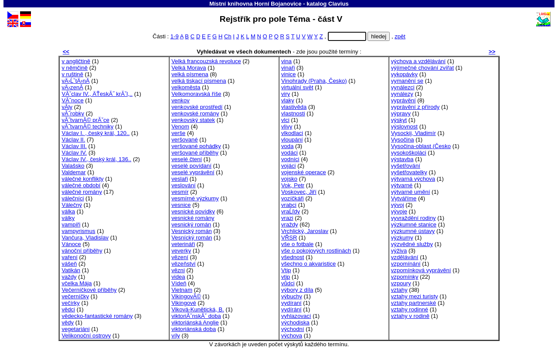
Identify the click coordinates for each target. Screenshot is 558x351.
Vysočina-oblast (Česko (421, 146)
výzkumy (402, 237)
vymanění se (407, 81)
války (68, 218)
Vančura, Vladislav (85, 237)
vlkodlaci (292, 133)
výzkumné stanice (413, 224)
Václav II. (73, 139)
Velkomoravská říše (196, 94)
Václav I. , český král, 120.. (95, 133)
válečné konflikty (82, 179)
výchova (291, 335)
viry (285, 94)
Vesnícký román (191, 237)
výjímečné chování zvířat (422, 67)
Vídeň (178, 283)
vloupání (292, 139)
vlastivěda (293, 107)
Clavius (338, 3)
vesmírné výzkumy (195, 198)
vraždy (289, 224)
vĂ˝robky (72, 113)
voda (287, 146)
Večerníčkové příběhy (88, 290)
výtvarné (402, 185)
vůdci (288, 283)
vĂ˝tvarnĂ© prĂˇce (85, 120)
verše (178, 133)
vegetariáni (75, 329)
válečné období (80, 185)
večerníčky (75, 296)
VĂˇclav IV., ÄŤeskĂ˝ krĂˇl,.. (97, 94)
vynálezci (403, 87)
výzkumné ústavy (413, 231)
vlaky (287, 100)
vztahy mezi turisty (414, 296)
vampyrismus (78, 231)
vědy (67, 322)
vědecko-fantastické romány (97, 316)
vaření (69, 257)
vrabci (288, 205)
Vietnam (181, 290)
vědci (68, 309)
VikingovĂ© (186, 296)
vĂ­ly (66, 107)
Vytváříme (404, 198)
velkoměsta (185, 87)
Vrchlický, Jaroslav (304, 231)
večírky (70, 303)
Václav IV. (74, 152)
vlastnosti (293, 113)
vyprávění (403, 100)
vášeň (69, 263)
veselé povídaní (191, 165)
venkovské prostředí (196, 107)
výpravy (401, 113)
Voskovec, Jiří (298, 192)
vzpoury (401, 283)
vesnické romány (192, 218)
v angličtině (75, 61)
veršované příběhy (194, 152)
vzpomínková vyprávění (421, 270)
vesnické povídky (193, 211)
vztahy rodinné (409, 309)
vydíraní (291, 303)
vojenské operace (303, 172)
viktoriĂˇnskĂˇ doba (196, 316)
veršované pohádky (196, 146)
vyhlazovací (296, 316)
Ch (227, 36)
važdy (68, 276)
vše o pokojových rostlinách (316, 250)
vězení (179, 257)
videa (178, 276)
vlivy (287, 126)
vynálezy (402, 94)
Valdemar (73, 172)
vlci (285, 120)
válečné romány (81, 192)
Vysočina (402, 139)
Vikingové (183, 303)
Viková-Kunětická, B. (197, 309)
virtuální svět (297, 87)
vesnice (181, 205)
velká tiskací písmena (198, 81)
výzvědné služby (412, 244)
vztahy (399, 290)
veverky (181, 250)
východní (292, 329)
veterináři (183, 244)
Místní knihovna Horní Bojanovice (255, 3)
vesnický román (191, 224)
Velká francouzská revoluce (206, 61)
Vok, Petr (292, 185)
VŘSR (289, 237)
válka (68, 211)
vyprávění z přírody (415, 107)
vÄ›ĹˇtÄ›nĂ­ (75, 81)
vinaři (288, 67)
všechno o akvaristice (308, 263)
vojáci (288, 165)
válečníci (72, 198)
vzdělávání (404, 257)
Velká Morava (188, 67)
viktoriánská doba (193, 329)
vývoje (399, 211)
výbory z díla (297, 290)
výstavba (402, 159)
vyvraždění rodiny (413, 218)
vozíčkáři (292, 198)
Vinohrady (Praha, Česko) (314, 81)
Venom (180, 126)
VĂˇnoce (72, 100)
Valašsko (72, 165)
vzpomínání (406, 263)
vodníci (290, 159)
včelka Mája (76, 283)
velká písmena (189, 74)
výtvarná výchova (413, 179)
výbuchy (291, 296)
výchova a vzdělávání (418, 61)
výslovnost (404, 126)
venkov (180, 100)
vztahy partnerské (413, 303)
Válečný (71, 205)
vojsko (289, 179)
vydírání (291, 309)
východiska (295, 322)
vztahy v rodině (410, 316)
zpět (400, 36)
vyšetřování (405, 165)
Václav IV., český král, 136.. (96, 159)
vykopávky (404, 74)
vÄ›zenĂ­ (72, 87)
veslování (183, 185)
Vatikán (70, 270)
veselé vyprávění (192, 172)
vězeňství (183, 263)
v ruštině (72, 74)
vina (286, 61)
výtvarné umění (410, 192)
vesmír (179, 192)
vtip (285, 276)
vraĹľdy (290, 211)
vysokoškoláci (408, 152)
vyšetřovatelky (409, 172)
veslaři (179, 179)
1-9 (174, 36)
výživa (399, 250)
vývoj (397, 205)
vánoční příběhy (81, 250)
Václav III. (74, 146)
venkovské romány (195, 113)
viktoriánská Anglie (195, 322)
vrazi (287, 218)
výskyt (399, 120)
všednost (292, 257)
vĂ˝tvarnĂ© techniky (87, 126)
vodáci (289, 152)
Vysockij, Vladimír (413, 133)
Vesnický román (191, 231)
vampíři (70, 224)
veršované (184, 139)
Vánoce (71, 244)
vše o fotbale (297, 244)
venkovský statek (193, 120)
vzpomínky (404, 276)
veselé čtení (186, 159)
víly (175, 335)
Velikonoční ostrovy (86, 335)
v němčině (74, 67)
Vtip (286, 270)
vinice (288, 74)
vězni (178, 270)
